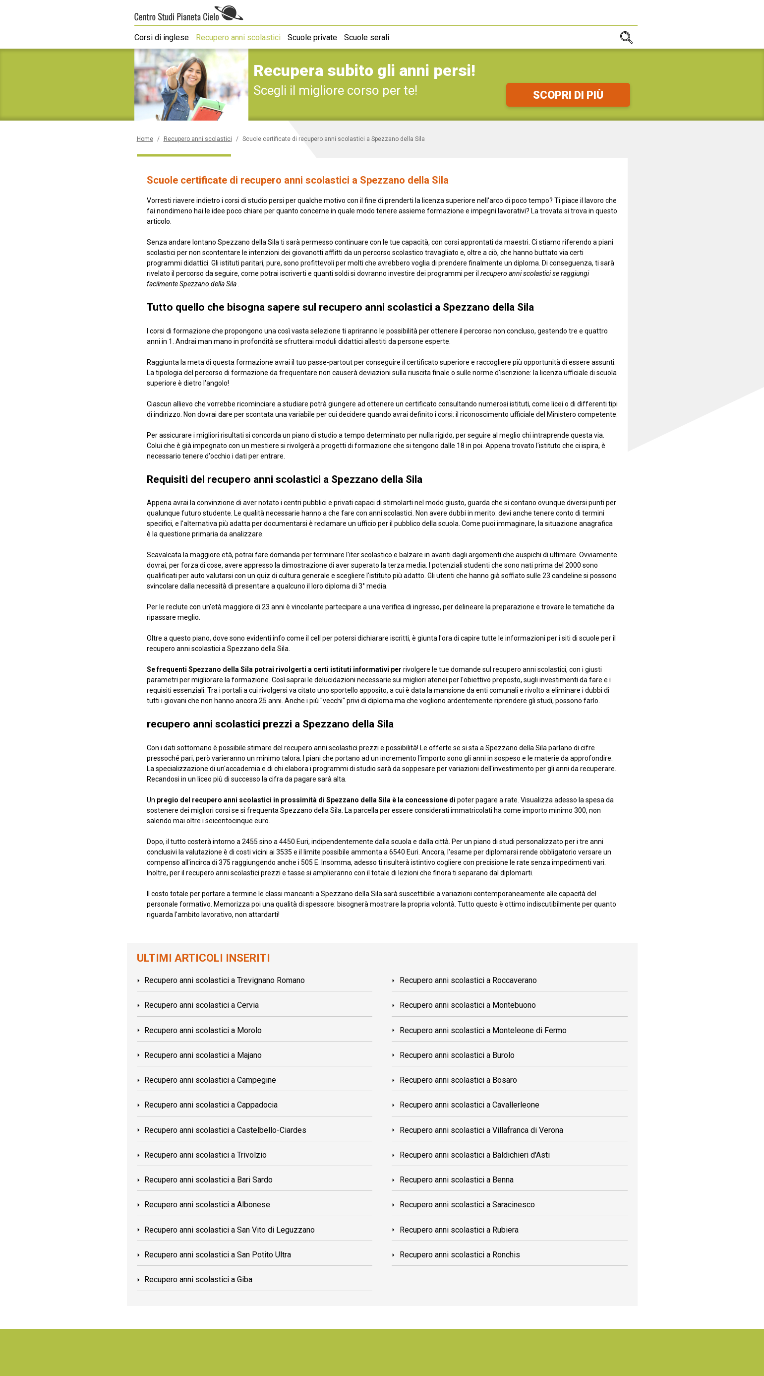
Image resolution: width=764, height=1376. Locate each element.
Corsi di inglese (161, 37)
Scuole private (318, 37)
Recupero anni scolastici (241, 37)
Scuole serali (375, 37)
